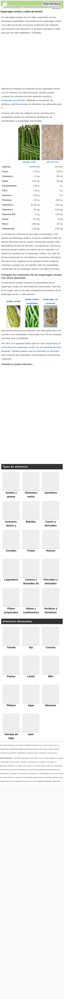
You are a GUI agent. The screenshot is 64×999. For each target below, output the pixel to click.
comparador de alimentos (13, 100)
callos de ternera (52, 162)
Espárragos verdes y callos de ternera (22, 11)
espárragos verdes (29, 162)
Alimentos (52, 3)
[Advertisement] (24, 60)
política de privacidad (44, 781)
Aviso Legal (56, 781)
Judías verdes (13, 301)
